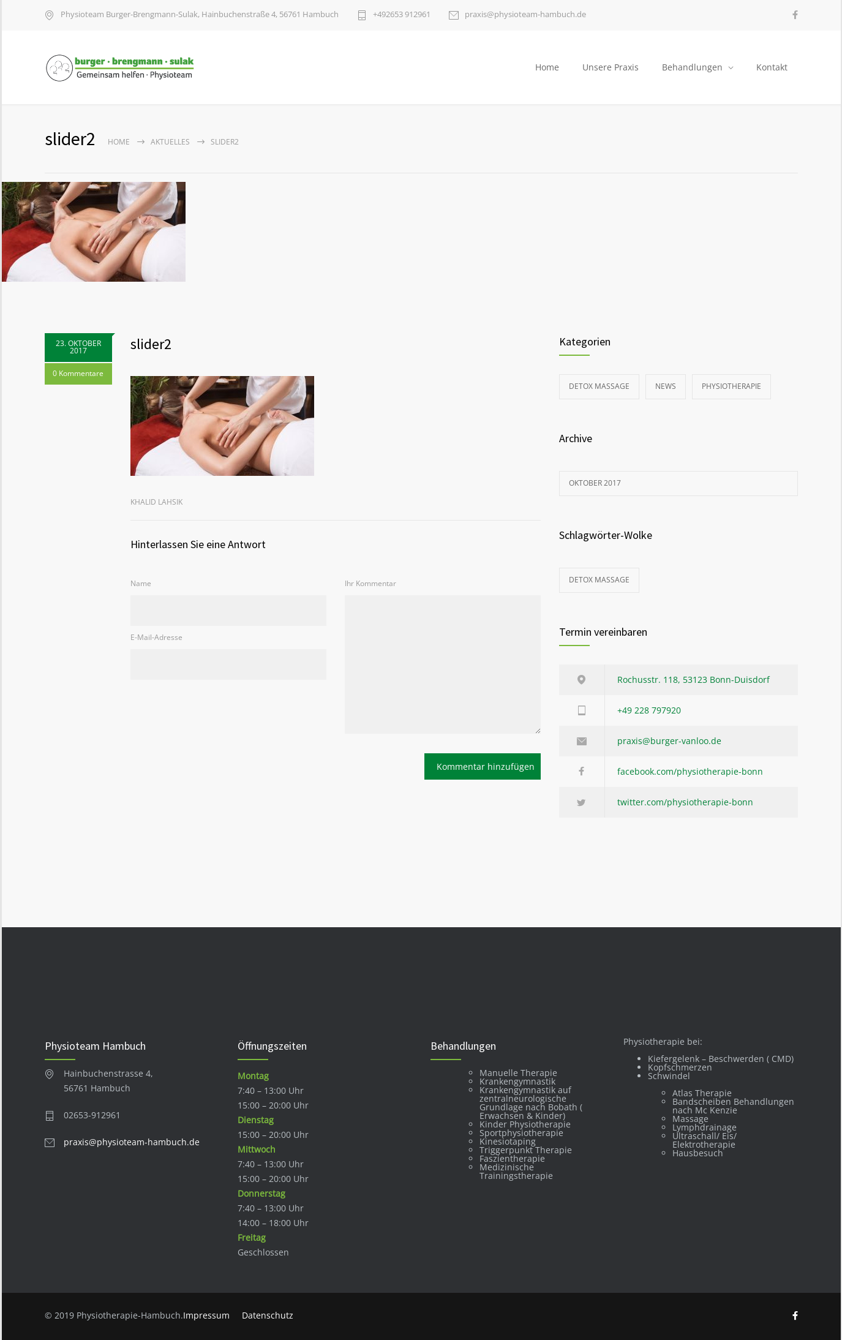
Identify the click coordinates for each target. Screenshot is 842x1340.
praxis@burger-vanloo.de (669, 741)
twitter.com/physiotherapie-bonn (685, 802)
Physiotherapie (731, 386)
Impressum (206, 1315)
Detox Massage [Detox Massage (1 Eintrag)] (599, 579)
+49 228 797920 (649, 710)
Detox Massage (599, 386)
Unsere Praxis (610, 67)
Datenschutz (267, 1315)
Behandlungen (692, 67)
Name (140, 583)
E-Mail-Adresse (156, 637)
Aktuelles (170, 142)
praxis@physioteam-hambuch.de (525, 15)
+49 (401, 15)
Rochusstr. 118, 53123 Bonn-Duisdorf (693, 679)
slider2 (150, 343)
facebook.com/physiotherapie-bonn (690, 771)
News (665, 386)
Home (547, 67)
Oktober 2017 (595, 483)
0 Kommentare (78, 374)
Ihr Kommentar (370, 583)
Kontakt (771, 67)
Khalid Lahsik (156, 502)
